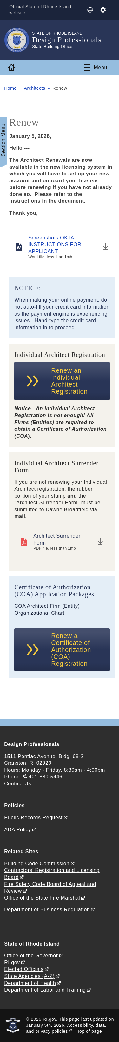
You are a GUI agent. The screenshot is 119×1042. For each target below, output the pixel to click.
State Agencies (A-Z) (29, 976)
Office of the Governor (31, 955)
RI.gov (12, 962)
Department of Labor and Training (45, 990)
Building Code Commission (36, 863)
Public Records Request (33, 817)
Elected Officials (23, 969)
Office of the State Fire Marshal (42, 898)
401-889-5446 (45, 776)
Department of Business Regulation (47, 909)
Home (10, 88)
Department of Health (30, 983)
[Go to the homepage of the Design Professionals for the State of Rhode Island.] (18, 40)
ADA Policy (17, 829)
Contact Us (17, 783)
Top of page (89, 1031)
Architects (34, 88)
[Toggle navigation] (95, 68)
